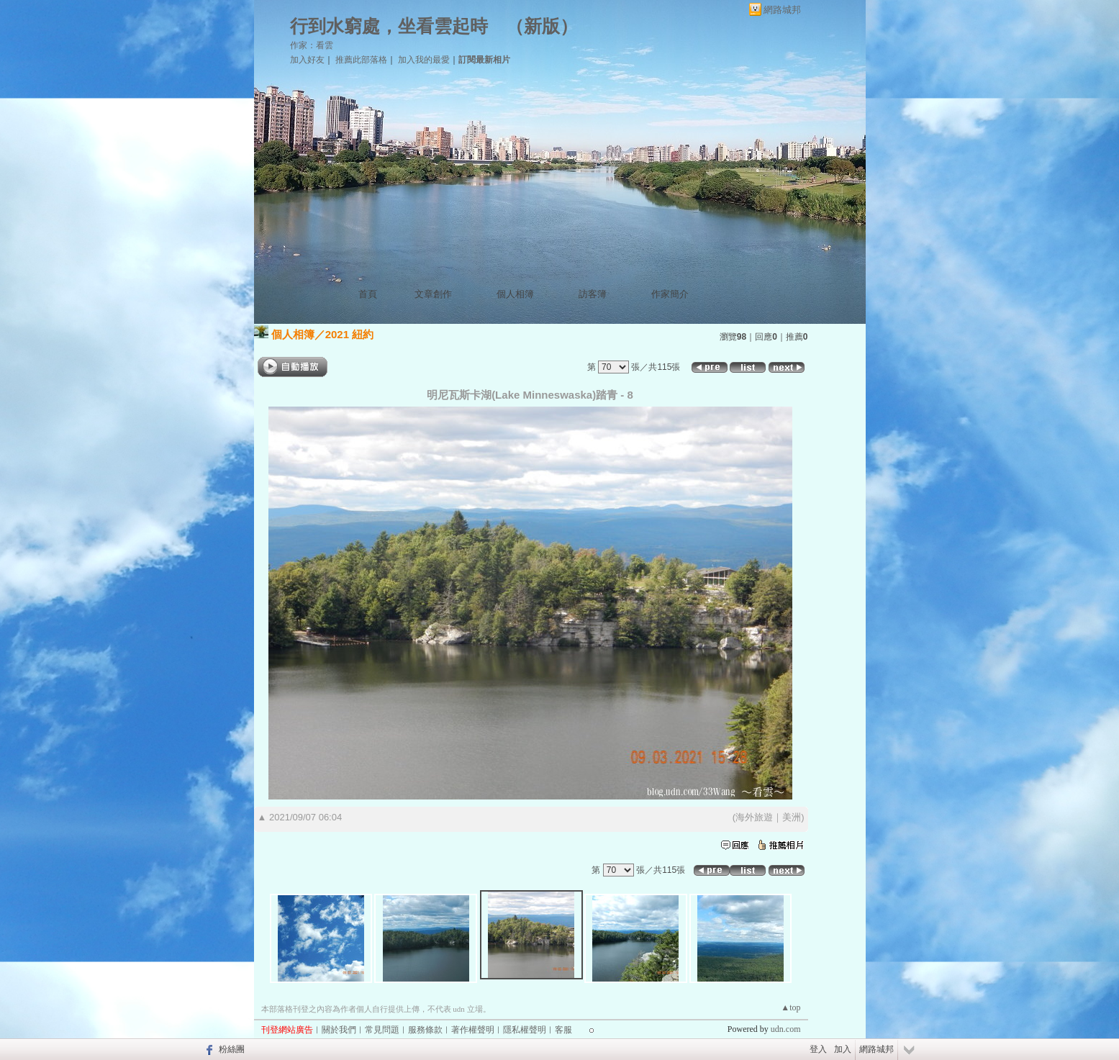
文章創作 (433, 294)
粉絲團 (232, 1049)
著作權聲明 (472, 1030)
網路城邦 (782, 9)
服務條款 (425, 1030)
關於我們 (339, 1030)
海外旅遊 (754, 817)
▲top (790, 1007)
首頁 (367, 294)
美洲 (791, 817)
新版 (542, 26)
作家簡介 (670, 294)
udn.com (786, 1029)
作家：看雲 (311, 45)
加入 (842, 1049)
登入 (818, 1049)
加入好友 (307, 60)
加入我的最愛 (424, 60)
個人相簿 (515, 294)
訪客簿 (593, 294)
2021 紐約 (349, 334)
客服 (563, 1030)
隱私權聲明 (524, 1030)
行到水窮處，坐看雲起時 (389, 26)
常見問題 (382, 1030)
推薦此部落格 (361, 60)
